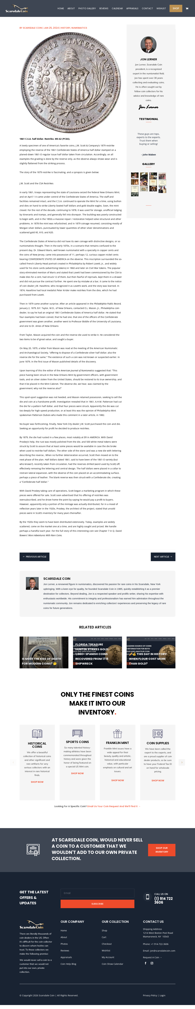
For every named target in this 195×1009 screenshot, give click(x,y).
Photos (64, 947)
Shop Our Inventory (162, 853)
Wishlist (106, 954)
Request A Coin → (152, 961)
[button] (182, 766)
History (65, 31)
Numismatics (79, 31)
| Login (161, 999)
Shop (104, 934)
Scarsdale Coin (32, 31)
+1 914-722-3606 (159, 947)
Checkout (107, 947)
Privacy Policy (150, 999)
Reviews (65, 954)
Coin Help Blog (68, 967)
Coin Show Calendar (112, 967)
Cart (104, 941)
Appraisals (66, 961)
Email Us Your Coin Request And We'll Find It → (113, 810)
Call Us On (161, 898)
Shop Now (37, 786)
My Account (108, 961)
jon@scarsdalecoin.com (162, 954)
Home (64, 934)
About (64, 941)
